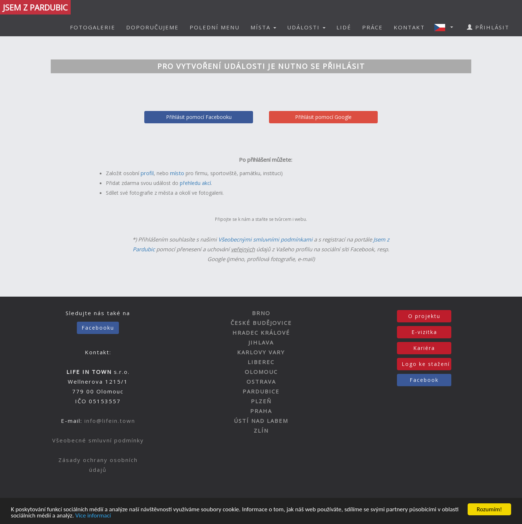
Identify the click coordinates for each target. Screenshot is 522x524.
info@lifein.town (109, 420)
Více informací (93, 516)
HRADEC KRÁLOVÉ (261, 332)
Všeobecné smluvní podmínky (98, 440)
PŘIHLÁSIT (488, 27)
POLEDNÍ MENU (215, 27)
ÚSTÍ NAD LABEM (261, 420)
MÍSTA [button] (263, 27)
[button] (445, 27)
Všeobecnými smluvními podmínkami (265, 239)
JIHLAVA (261, 342)
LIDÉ (343, 27)
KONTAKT (409, 27)
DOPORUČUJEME (152, 27)
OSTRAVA (261, 381)
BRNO (261, 313)
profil (147, 173)
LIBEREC (261, 362)
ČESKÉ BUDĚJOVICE (261, 322)
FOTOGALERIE (92, 27)
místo (177, 173)
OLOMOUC (261, 371)
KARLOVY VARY (261, 352)
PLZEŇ (261, 401)
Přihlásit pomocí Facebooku (199, 117)
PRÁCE (372, 27)
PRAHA (261, 410)
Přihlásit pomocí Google (323, 117)
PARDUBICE (261, 391)
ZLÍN (261, 430)
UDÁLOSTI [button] (306, 27)
